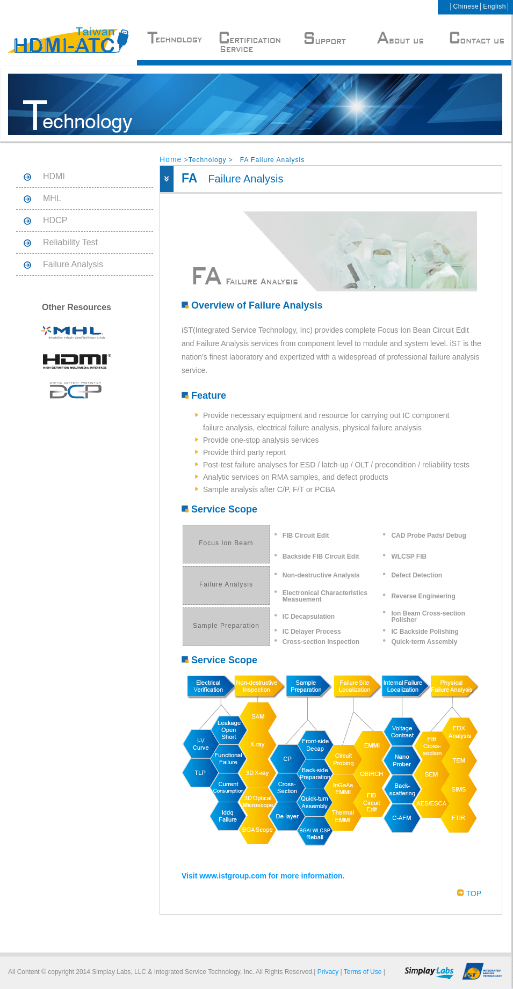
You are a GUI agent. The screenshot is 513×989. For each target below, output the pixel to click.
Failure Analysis (73, 264)
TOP (469, 893)
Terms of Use (363, 972)
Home (171, 159)
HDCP (55, 220)
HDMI (54, 176)
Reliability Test (70, 242)
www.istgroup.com (232, 875)
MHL (52, 198)
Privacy (327, 972)
